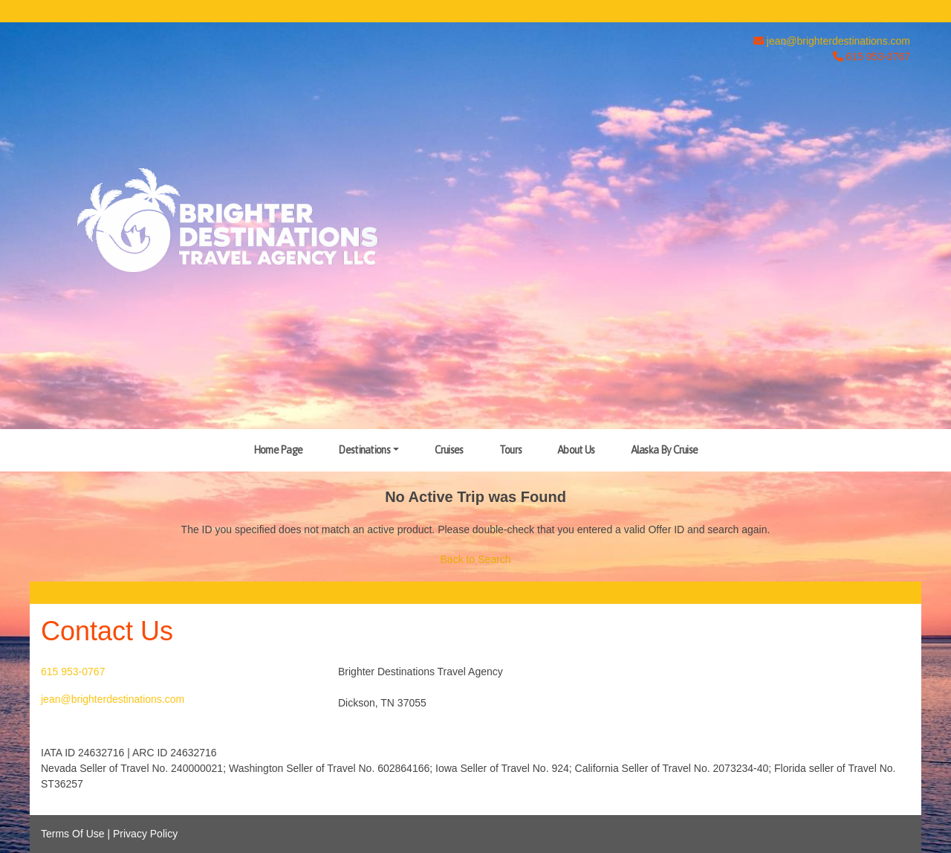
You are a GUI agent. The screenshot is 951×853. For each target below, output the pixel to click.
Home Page (278, 450)
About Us (575, 450)
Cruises (449, 450)
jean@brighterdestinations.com (838, 41)
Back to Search (476, 559)
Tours (510, 450)
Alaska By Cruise (664, 450)
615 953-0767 (73, 671)
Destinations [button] (364, 450)
